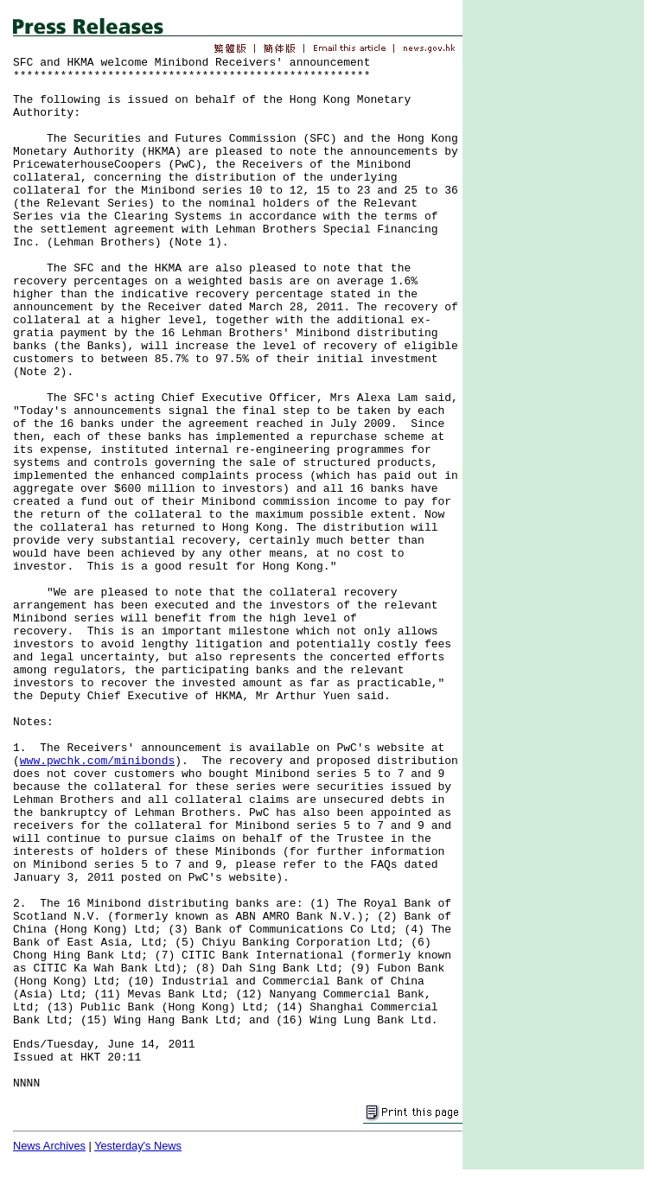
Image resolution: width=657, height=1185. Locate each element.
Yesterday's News (138, 1145)
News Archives (49, 1145)
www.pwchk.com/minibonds (97, 761)
